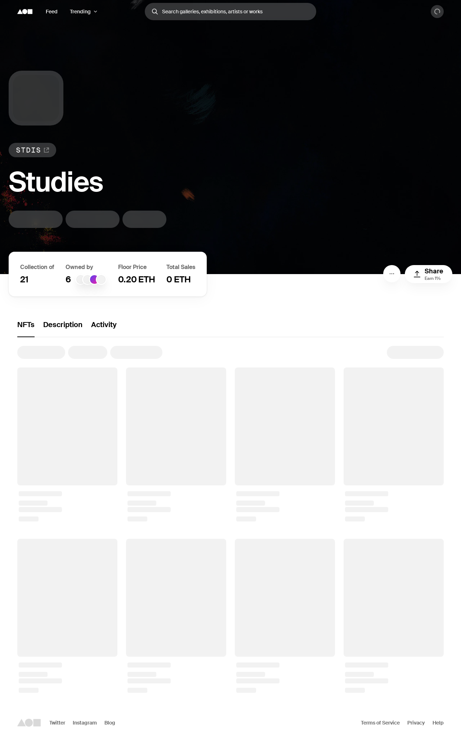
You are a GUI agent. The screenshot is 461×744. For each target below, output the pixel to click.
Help (438, 722)
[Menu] (391, 273)
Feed (52, 11)
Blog (109, 722)
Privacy (416, 722)
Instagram (85, 722)
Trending (80, 11)
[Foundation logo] (24, 11)
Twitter (57, 722)
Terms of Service (380, 722)
